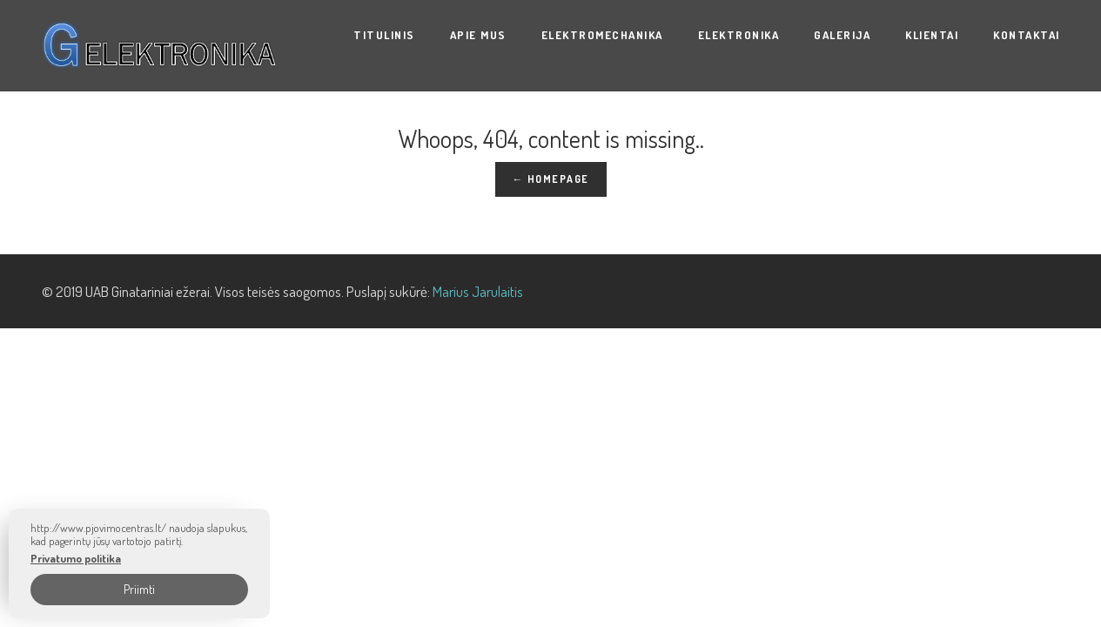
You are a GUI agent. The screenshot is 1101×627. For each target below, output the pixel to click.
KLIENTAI (931, 35)
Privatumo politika (75, 558)
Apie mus (478, 35)
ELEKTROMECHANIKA (602, 35)
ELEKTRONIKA (739, 35)
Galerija (842, 35)
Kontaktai (1026, 35)
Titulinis (384, 35)
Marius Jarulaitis (478, 291)
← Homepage (551, 178)
